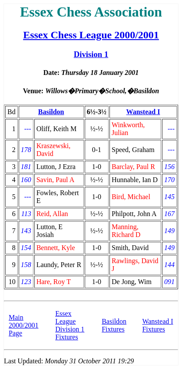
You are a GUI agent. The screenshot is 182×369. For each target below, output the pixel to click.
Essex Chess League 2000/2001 (91, 35)
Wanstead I (143, 111)
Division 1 (91, 54)
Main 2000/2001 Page (23, 325)
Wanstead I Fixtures (157, 325)
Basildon (51, 111)
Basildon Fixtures (114, 325)
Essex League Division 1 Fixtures (69, 325)
